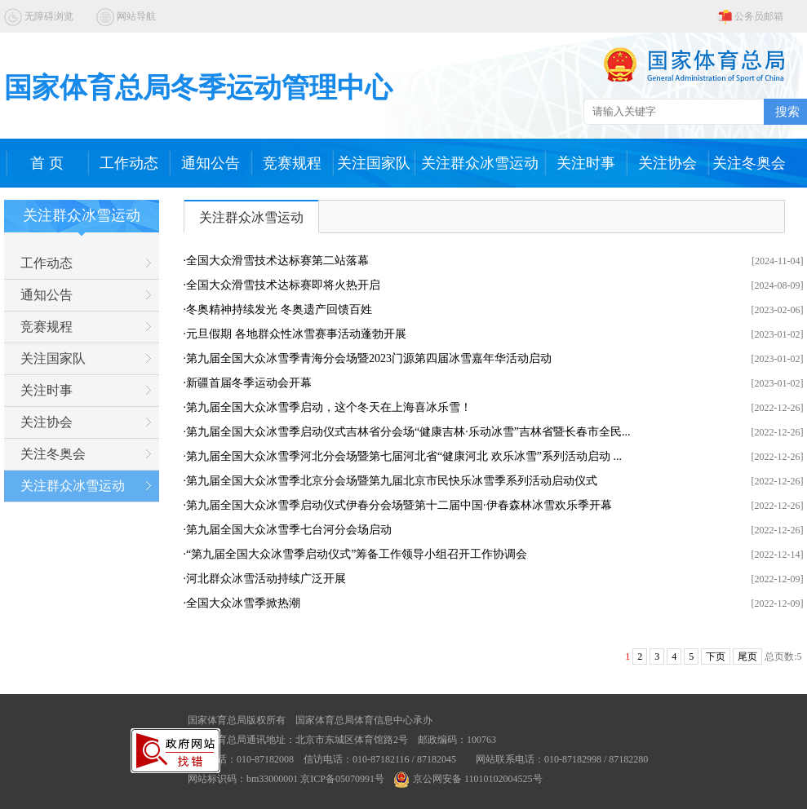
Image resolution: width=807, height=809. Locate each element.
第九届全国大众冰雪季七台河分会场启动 (289, 530)
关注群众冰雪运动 (480, 163)
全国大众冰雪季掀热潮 (243, 603)
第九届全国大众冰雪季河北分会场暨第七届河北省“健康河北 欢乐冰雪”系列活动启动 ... (404, 456)
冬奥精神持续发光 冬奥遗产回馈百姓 (279, 309)
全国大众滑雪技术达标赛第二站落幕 (277, 260)
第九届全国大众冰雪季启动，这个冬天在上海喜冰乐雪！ (329, 407)
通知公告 (210, 163)
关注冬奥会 (749, 163)
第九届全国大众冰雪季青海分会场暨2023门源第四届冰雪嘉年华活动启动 (369, 358)
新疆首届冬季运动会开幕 (249, 383)
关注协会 (667, 163)
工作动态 (129, 163)
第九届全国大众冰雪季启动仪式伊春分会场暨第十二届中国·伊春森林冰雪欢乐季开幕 (399, 505)
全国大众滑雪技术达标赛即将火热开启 (283, 285)
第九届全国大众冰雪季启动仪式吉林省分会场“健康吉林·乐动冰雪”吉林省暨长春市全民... (408, 432)
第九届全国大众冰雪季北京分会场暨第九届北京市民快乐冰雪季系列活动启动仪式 (391, 481)
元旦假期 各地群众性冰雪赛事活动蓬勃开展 (296, 334)
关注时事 (585, 163)
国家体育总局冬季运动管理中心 (198, 88)
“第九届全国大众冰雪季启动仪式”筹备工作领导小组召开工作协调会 (356, 554)
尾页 (747, 656)
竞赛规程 (292, 163)
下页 (715, 656)
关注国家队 (373, 163)
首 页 (47, 163)
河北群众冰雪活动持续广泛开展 (266, 578)
